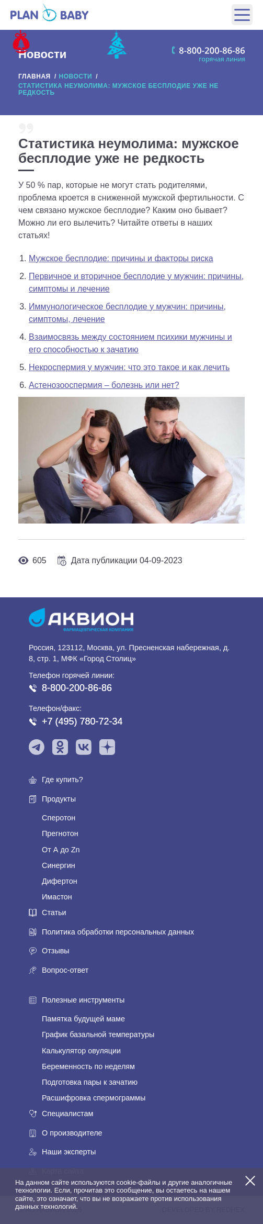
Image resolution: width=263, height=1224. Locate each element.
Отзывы (56, 951)
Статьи (54, 912)
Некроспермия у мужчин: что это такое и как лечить (129, 367)
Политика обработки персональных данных (118, 932)
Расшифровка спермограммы (93, 1098)
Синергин (58, 865)
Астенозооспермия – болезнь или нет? (104, 385)
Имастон (57, 897)
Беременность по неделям (88, 1066)
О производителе (72, 1133)
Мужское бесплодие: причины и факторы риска (121, 258)
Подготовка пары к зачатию (90, 1082)
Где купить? (62, 779)
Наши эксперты (69, 1152)
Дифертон (59, 881)
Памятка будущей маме (83, 1019)
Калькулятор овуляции (81, 1051)
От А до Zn (61, 849)
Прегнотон (60, 833)
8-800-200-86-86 (77, 688)
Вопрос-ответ (65, 970)
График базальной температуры (98, 1034)
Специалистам (67, 1113)
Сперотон (58, 818)
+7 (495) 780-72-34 (82, 721)
